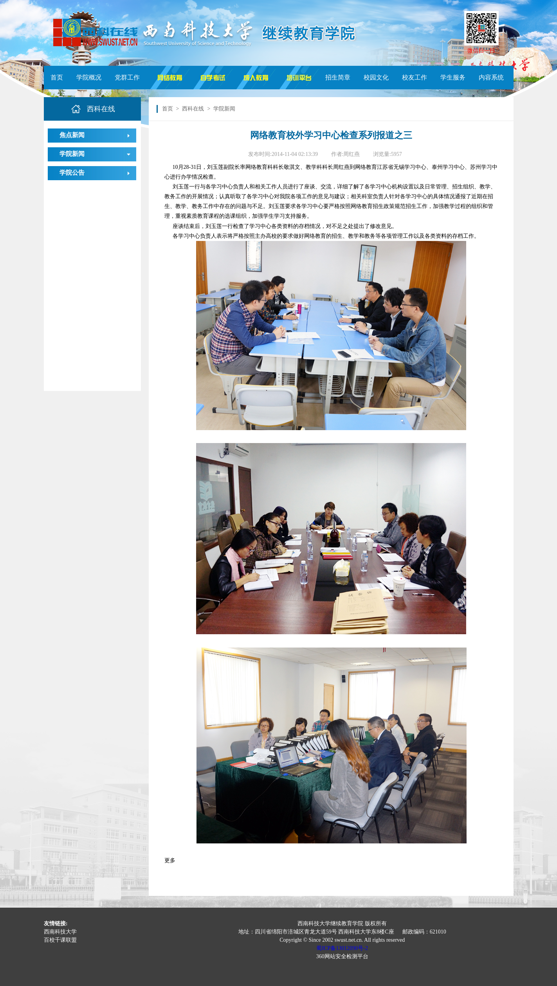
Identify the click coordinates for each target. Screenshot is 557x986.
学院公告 (72, 172)
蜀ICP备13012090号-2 (342, 948)
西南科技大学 (60, 932)
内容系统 (491, 77)
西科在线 (193, 109)
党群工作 (127, 77)
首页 (56, 77)
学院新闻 (72, 153)
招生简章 (337, 77)
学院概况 (88, 77)
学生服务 (452, 77)
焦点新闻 (72, 135)
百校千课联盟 (60, 940)
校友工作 (414, 77)
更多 (169, 860)
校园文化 (376, 77)
